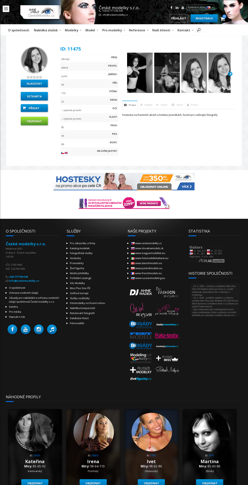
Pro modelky (112, 30)
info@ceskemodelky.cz (115, 14)
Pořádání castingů (80, 278)
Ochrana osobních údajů (23, 292)
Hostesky (75, 258)
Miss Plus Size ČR (80, 288)
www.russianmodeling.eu (148, 278)
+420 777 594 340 (18, 276)
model (90, 30)
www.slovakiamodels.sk (147, 248)
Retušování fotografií (82, 313)
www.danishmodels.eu (146, 263)
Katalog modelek (80, 248)
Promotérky (77, 263)
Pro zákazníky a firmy (82, 243)
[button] (12, 329)
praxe (132, 105)
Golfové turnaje (79, 293)
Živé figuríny (77, 268)
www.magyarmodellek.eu (148, 253)
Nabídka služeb (46, 30)
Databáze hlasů (79, 318)
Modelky (71, 30)
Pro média (15, 311)
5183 (153, 455)
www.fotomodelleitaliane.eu (149, 258)
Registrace (204, 18)
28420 (94, 455)
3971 (211, 455)
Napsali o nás (17, 316)
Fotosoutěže (77, 323)
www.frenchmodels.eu (146, 273)
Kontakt (183, 30)
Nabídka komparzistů (82, 308)
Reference (137, 30)
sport (179, 104)
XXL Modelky (77, 283)
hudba (148, 104)
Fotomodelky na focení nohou (87, 303)
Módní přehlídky (79, 273)
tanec (163, 104)
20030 (36, 455)
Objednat (34, 121)
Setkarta (34, 96)
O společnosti (18, 30)
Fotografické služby (81, 253)
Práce (194, 104)
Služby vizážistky (80, 298)
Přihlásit (178, 18)
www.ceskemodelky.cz (146, 243)
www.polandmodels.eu (146, 268)
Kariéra (13, 306)
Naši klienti (161, 30)
